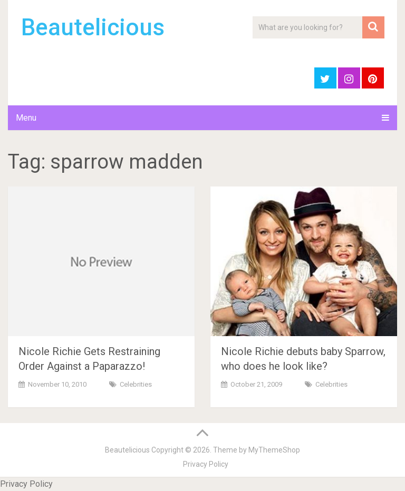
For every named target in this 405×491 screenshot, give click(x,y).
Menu (26, 118)
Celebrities (136, 384)
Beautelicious (93, 27)
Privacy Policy (205, 464)
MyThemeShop (274, 450)
